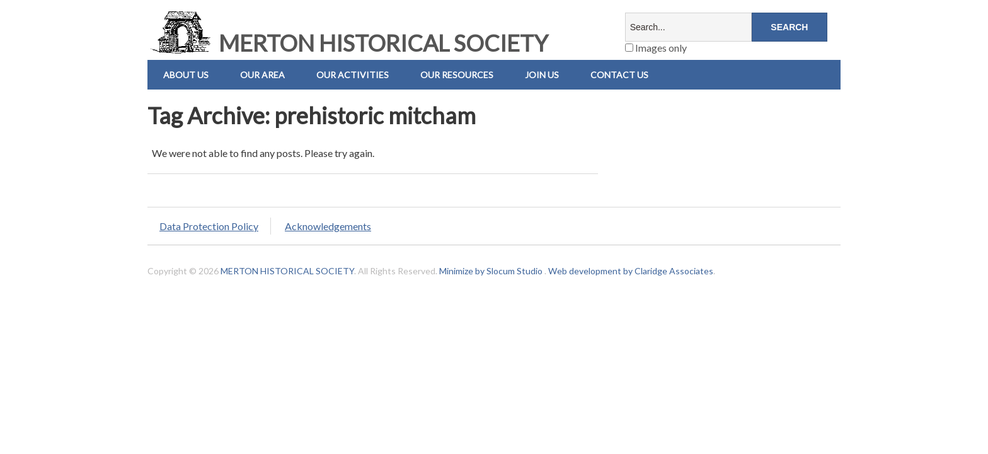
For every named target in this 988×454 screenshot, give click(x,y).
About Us (186, 74)
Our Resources (456, 74)
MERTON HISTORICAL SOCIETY (347, 43)
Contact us (619, 74)
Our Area (262, 74)
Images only (656, 48)
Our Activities (352, 74)
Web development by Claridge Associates (630, 270)
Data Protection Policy (208, 226)
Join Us (542, 74)
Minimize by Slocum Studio (491, 270)
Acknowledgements (328, 226)
